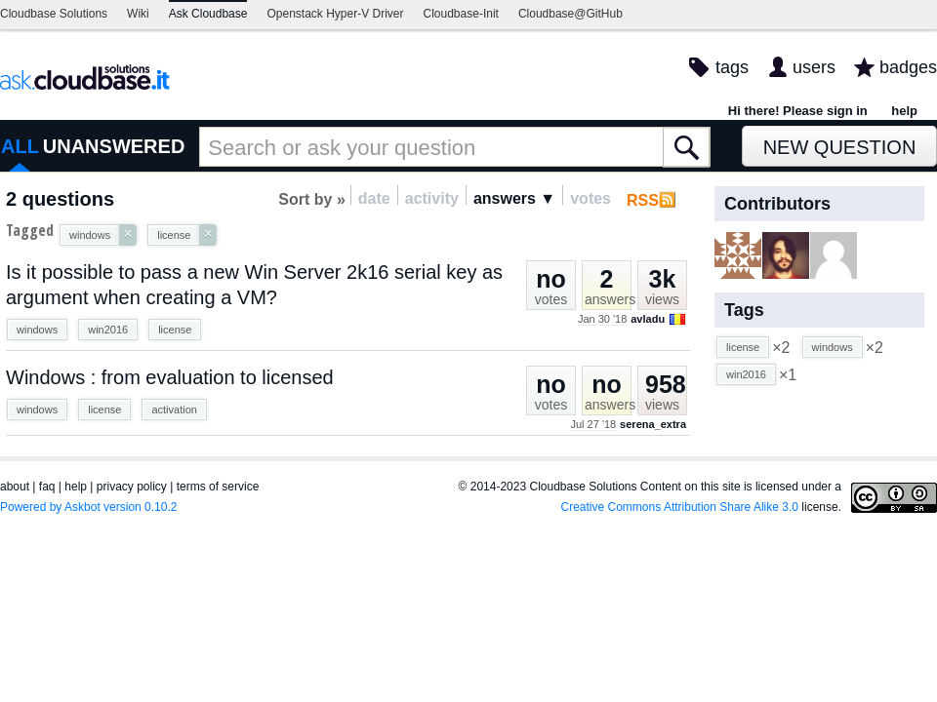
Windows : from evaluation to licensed (170, 377)
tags (732, 67)
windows (37, 329)
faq (47, 486)
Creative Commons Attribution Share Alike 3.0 (679, 507)
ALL (20, 146)
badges (908, 67)
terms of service (218, 486)
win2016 (108, 329)
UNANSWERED (114, 146)
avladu (648, 319)
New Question (840, 147)
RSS (643, 200)
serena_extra (653, 424)
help (904, 110)
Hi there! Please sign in (798, 110)
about (14, 486)
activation (173, 409)
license (174, 329)
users (814, 67)
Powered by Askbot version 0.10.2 (88, 507)
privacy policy (132, 486)
